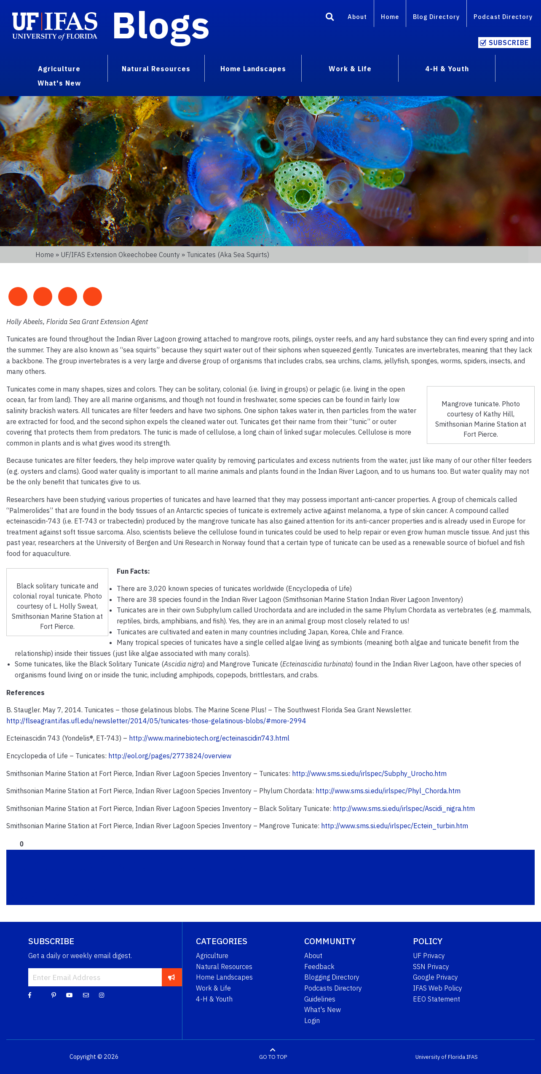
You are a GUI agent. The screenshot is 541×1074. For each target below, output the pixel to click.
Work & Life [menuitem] (350, 68)
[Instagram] (101, 994)
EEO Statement (436, 999)
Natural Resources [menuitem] (156, 68)
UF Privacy (429, 955)
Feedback (319, 966)
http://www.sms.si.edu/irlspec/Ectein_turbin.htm (394, 826)
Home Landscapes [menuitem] (253, 68)
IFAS (472, 1057)
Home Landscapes (224, 977)
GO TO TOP (273, 1057)
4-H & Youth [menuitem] (447, 68)
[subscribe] (172, 977)
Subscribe (509, 42)
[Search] (330, 18)
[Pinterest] (53, 994)
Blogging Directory (331, 977)
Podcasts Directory (333, 988)
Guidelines (319, 999)
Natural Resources (224, 966)
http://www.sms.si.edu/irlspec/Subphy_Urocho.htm (369, 773)
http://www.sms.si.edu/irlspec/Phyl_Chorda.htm (388, 791)
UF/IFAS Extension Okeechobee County (120, 254)
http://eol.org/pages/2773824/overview (169, 756)
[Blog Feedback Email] (86, 994)
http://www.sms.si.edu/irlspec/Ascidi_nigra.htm (404, 808)
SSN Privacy (431, 966)
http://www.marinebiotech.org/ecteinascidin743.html (209, 738)
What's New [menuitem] (59, 83)
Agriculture (212, 955)
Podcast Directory (503, 17)
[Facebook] (29, 994)
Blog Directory (436, 17)
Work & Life (213, 988)
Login (312, 1020)
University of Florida (440, 1057)
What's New (322, 1009)
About (357, 17)
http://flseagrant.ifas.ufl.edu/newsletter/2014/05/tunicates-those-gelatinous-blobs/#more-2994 (156, 721)
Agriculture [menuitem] (59, 68)
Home (390, 17)
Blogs (160, 24)
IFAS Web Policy (437, 988)
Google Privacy (435, 977)
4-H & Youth (214, 999)
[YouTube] (69, 994)
